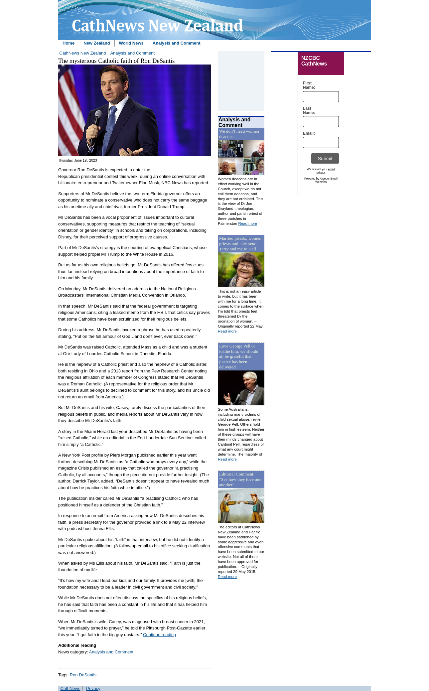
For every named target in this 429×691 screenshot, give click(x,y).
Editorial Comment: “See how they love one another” (240, 479)
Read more (247, 223)
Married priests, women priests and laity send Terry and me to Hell (240, 243)
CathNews (70, 688)
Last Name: (307, 110)
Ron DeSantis (83, 674)
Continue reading (159, 634)
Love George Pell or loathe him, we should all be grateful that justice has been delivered (238, 357)
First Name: (307, 85)
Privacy (93, 688)
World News (131, 43)
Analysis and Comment (177, 43)
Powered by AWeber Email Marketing (321, 180)
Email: (307, 133)
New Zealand (96, 43)
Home (68, 43)
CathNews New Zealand (82, 53)
